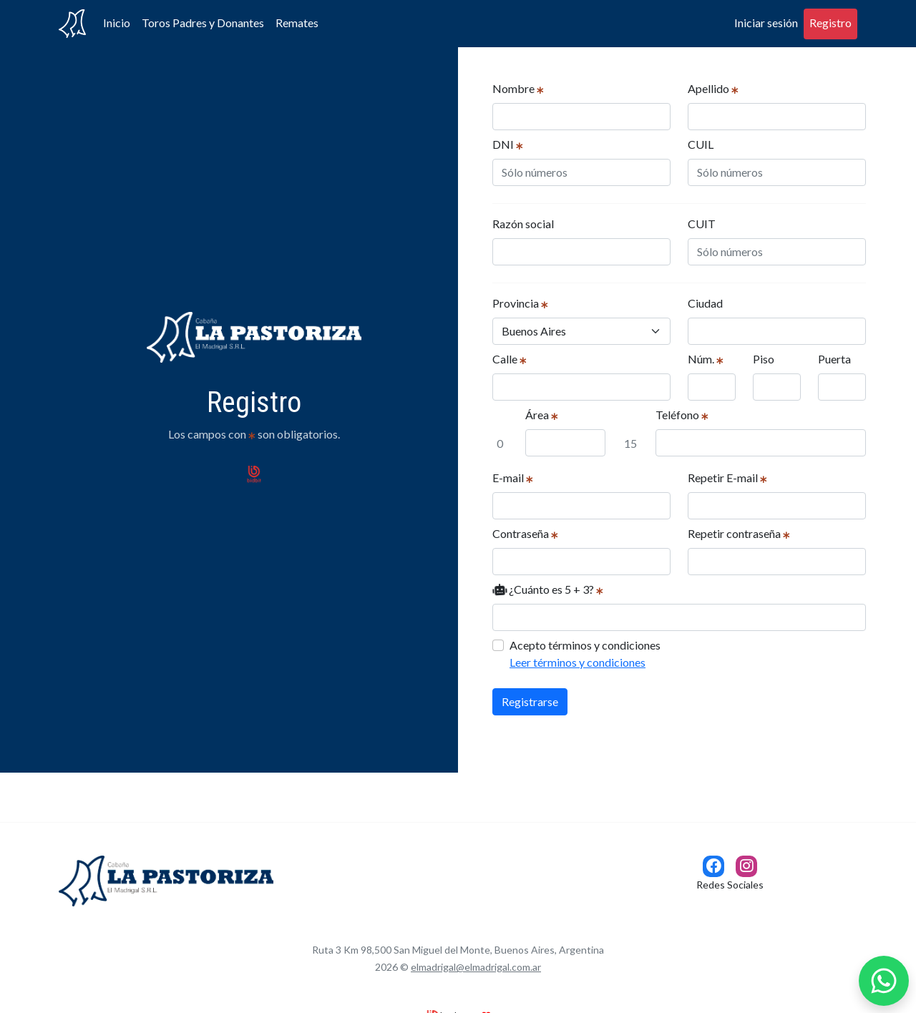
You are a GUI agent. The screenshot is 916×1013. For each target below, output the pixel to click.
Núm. (705, 359)
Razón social (523, 223)
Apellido (713, 88)
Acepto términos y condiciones (585, 654)
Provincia (520, 303)
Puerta (834, 359)
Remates (297, 22)
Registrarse (530, 701)
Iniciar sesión (766, 22)
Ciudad (705, 303)
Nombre (518, 88)
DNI (507, 144)
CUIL (700, 144)
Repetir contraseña (739, 533)
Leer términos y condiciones (577, 662)
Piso (763, 359)
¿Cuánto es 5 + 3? (547, 589)
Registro (830, 22)
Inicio (116, 22)
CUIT (702, 223)
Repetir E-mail (727, 477)
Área (541, 414)
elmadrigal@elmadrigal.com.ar (476, 967)
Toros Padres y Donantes (203, 22)
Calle (509, 359)
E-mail (512, 477)
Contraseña (525, 533)
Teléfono (682, 414)
